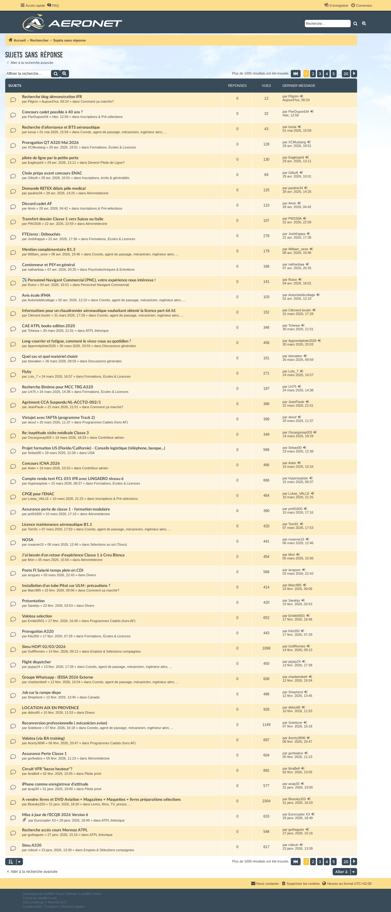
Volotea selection (37, 616)
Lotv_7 (33, 376)
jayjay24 (34, 666)
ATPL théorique (97, 330)
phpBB (48, 894)
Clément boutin (39, 315)
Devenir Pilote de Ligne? (106, 162)
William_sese (38, 254)
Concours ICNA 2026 (41, 463)
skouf (32, 422)
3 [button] (320, 73)
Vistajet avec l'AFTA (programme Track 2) (58, 418)
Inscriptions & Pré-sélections (101, 117)
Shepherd (35, 697)
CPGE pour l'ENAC (38, 494)
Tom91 (33, 529)
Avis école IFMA (36, 295)
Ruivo (32, 285)
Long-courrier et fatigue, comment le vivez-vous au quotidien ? (76, 341)
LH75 (32, 392)
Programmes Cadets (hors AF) (105, 422)
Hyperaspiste (37, 483)
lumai (32, 132)
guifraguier (36, 835)
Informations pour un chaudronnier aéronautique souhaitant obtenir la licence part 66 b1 (99, 311)
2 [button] (313, 73)
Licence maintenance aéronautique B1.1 (57, 524)
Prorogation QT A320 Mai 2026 (50, 143)
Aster (32, 468)
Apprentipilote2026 (42, 346)
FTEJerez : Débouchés (41, 234)
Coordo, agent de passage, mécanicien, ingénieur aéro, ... (123, 132)
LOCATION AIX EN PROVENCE (50, 708)
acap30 (33, 789)
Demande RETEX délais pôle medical (54, 188)
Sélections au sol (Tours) (108, 544)
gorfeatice (35, 758)
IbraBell (33, 773)
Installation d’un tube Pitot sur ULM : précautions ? (66, 586)
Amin (31, 208)
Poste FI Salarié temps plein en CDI (52, 570)
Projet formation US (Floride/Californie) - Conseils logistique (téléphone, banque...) (93, 448)
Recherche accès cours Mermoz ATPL (55, 830)
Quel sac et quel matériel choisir (50, 356)
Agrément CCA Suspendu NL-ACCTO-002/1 (61, 402)
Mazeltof (54, 902)
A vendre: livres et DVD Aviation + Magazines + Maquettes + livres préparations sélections (101, 799)
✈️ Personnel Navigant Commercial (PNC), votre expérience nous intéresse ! (89, 280)
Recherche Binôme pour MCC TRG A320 (57, 387)
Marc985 (34, 590)
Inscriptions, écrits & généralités (105, 178)
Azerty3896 (36, 743)
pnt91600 (35, 514)
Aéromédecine (97, 193)
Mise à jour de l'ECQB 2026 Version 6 (55, 815)
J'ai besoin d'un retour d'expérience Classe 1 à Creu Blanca (73, 555)
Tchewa (33, 330)
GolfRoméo (36, 651)
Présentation (33, 601)
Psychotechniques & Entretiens (111, 269)
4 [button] (327, 73)
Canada (94, 697)
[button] (296, 73)
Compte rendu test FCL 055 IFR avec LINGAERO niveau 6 (73, 479)
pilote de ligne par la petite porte (50, 158)
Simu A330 (32, 845)
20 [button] (346, 73)
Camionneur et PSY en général (48, 265)
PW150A (34, 223)
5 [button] (334, 73)
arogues (34, 575)
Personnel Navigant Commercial (105, 285)
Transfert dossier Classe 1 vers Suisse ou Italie (62, 219)
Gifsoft (33, 178)
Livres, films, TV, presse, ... (111, 804)
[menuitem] (53, 5)
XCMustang (36, 147)
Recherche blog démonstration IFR (52, 97)
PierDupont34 (38, 117)
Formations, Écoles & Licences (113, 147)
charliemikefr (37, 682)
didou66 (34, 712)
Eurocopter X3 (45, 820)
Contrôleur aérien (111, 437)
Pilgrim (33, 101)
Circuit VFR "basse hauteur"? (47, 769)
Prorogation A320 (38, 631)
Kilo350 (33, 636)
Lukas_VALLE (38, 498)
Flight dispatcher (36, 662)
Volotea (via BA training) (43, 738)
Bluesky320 (36, 804)
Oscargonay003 (40, 437)
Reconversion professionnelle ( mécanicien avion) (64, 723)
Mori (31, 560)
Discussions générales (119, 346)
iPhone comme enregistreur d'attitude (55, 784)
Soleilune (35, 728)
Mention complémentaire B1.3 (48, 249)
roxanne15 (36, 544)
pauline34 (35, 193)
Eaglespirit (35, 162)
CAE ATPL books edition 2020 (48, 326)
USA (91, 453)
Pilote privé (93, 773)
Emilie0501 (36, 621)
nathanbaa (36, 269)
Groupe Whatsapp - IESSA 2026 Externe (57, 677)
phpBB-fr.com (47, 898)
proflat (34, 902)
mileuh (33, 850)
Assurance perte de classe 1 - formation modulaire (66, 509)
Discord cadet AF (37, 204)
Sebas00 (34, 453)
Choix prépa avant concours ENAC (52, 173)
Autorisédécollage (41, 300)
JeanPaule (36, 407)
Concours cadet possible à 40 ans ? (52, 112)
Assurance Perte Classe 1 (44, 754)
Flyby (26, 372)
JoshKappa (36, 239)
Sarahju (33, 605)
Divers (91, 575)
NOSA (27, 540)
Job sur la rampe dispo (41, 692)
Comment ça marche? (97, 101)
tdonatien (35, 361)
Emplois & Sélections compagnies (115, 651)
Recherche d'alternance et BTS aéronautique (61, 127)
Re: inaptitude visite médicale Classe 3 (55, 433)
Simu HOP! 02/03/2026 (44, 647)
